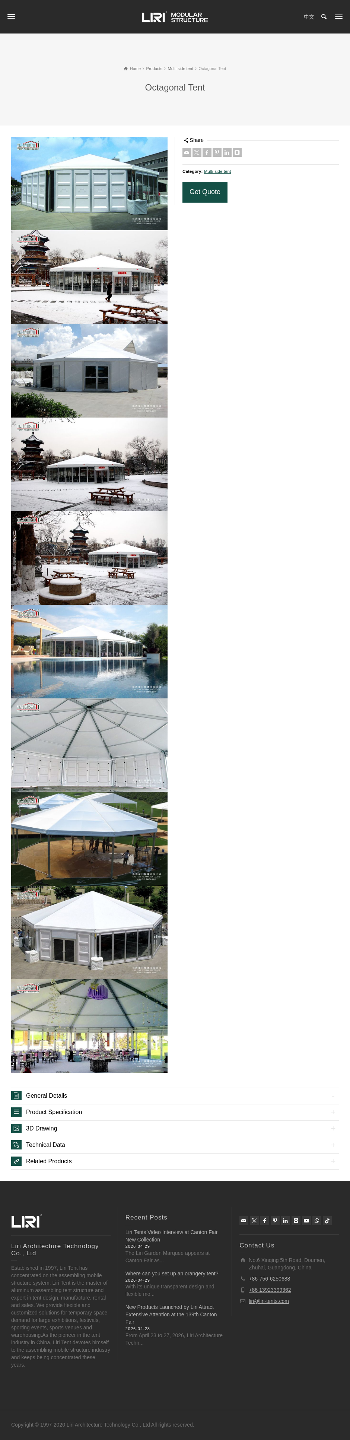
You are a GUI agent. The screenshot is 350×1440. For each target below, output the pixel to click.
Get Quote (205, 192)
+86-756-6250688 (269, 1279)
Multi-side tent (217, 171)
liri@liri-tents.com (269, 1301)
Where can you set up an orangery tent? (172, 1273)
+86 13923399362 (270, 1290)
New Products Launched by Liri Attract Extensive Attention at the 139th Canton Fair (171, 1314)
